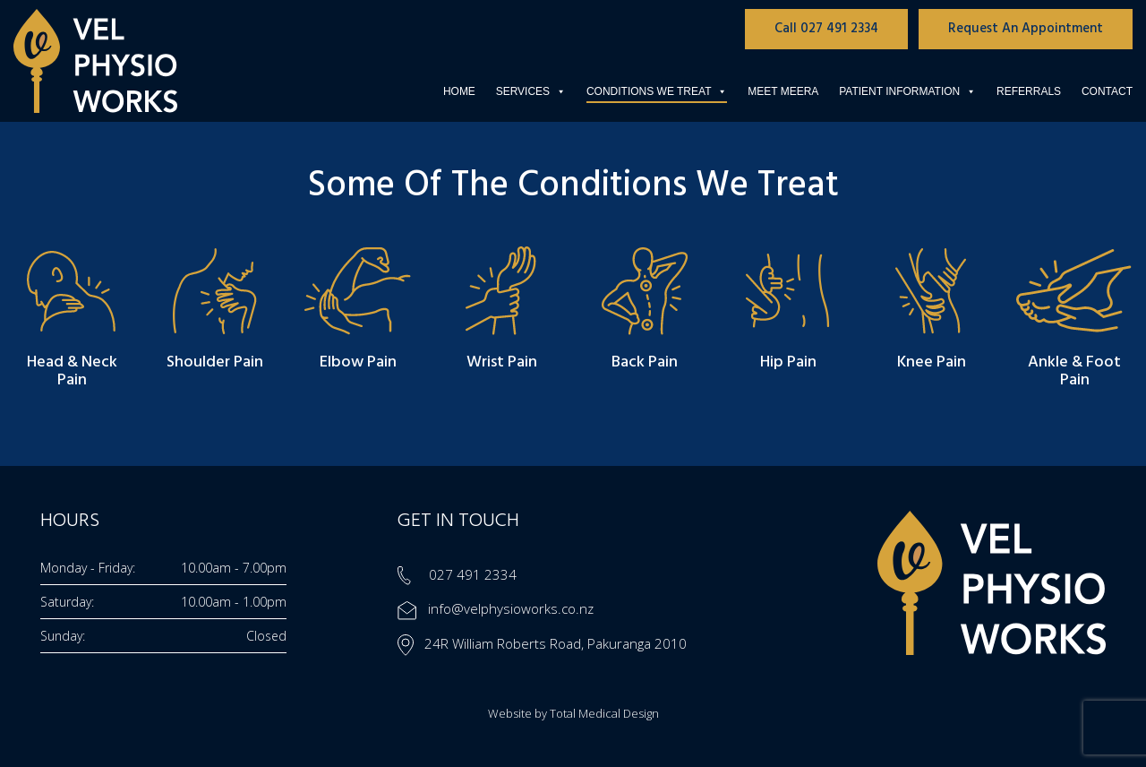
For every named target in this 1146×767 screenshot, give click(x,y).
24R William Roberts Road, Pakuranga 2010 (542, 643)
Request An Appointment (1025, 28)
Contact (1107, 91)
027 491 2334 (457, 574)
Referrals (1028, 91)
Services (531, 91)
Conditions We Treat (657, 91)
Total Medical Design (604, 713)
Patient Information (907, 91)
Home (459, 91)
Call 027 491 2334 (826, 28)
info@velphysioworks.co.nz (496, 608)
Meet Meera (783, 91)
